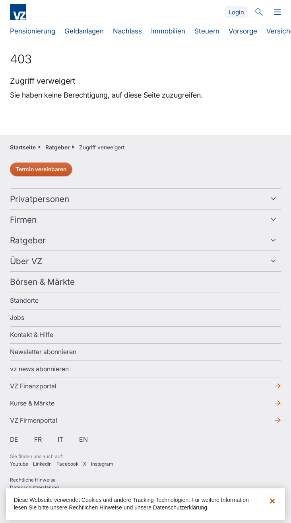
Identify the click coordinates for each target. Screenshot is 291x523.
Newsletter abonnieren (43, 352)
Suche (259, 12)
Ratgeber (57, 147)
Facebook (67, 464)
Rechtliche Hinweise (33, 480)
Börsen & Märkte (42, 282)
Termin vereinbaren (41, 169)
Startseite (23, 147)
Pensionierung (32, 31)
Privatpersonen (39, 199)
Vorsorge (243, 31)
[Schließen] (272, 501)
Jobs (17, 317)
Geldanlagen (84, 31)
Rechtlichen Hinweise (95, 507)
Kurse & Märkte (32, 403)
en (83, 439)
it (60, 439)
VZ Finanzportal (33, 386)
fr (38, 439)
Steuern (206, 31)
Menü (275, 12)
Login (236, 12)
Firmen (23, 220)
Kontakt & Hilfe (31, 335)
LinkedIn (42, 464)
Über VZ (26, 261)
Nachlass (127, 31)
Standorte (24, 300)
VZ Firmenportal (33, 420)
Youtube (19, 464)
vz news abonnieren (39, 369)
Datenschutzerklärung (34, 487)
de (14, 439)
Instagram (102, 464)
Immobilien (168, 31)
